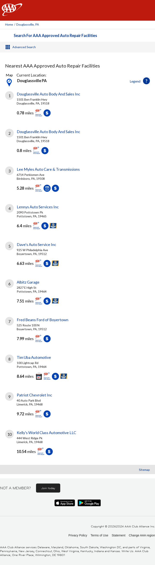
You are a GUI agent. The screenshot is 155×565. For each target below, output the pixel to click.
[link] (77, 107)
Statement (118, 535)
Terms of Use (99, 535)
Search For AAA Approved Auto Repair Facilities (55, 35)
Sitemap (144, 469)
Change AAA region (142, 535)
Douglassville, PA (27, 24)
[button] (146, 80)
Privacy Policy (77, 535)
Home (9, 24)
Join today (48, 488)
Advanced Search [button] (24, 47)
